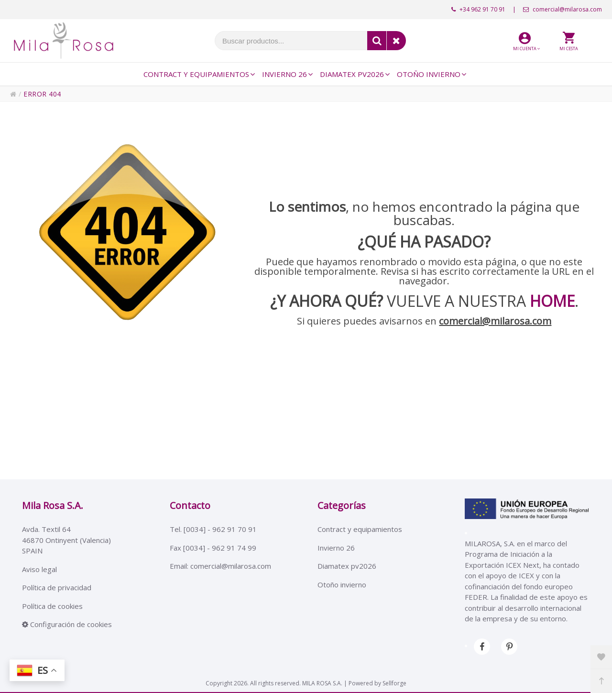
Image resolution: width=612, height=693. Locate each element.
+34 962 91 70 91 (478, 9)
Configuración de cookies (67, 624)
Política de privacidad (56, 587)
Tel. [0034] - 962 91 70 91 (213, 529)
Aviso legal (39, 569)
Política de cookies (52, 606)
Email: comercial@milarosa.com (220, 566)
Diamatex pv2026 (346, 566)
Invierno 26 (336, 547)
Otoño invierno (341, 584)
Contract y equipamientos (359, 529)
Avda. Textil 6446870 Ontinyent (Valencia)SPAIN (66, 539)
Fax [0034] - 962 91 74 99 (213, 547)
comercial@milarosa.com (562, 9)
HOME (552, 301)
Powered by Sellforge (377, 683)
